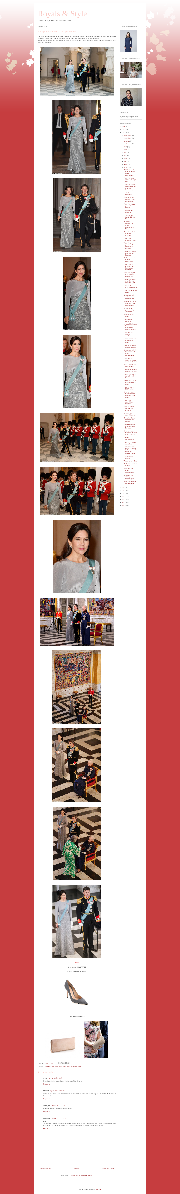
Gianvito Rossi (49, 1066)
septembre (127, 144)
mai (125, 155)
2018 (124, 130)
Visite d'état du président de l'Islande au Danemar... (129, 245)
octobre (126, 141)
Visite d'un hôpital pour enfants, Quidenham (129, 274)
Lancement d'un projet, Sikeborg (130, 448)
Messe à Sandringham (129, 438)
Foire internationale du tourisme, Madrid (130, 340)
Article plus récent (45, 1169)
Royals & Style (62, 13)
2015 (124, 491)
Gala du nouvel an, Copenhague (130, 482)
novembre (127, 138)
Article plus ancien (108, 1169)
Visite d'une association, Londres (128, 402)
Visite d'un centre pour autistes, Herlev (129, 205)
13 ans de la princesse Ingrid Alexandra (130, 310)
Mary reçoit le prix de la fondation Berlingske (129, 426)
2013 (124, 496)
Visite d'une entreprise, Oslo (130, 239)
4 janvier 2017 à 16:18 (58, 1118)
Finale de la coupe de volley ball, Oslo (130, 376)
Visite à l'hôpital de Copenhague (130, 366)
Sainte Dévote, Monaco (128, 211)
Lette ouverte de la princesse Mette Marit (130, 382)
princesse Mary (76, 1066)
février (126, 164)
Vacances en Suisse (130, 461)
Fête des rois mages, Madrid (129, 452)
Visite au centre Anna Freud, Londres (129, 408)
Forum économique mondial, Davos (130, 346)
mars (126, 161)
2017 (124, 133)
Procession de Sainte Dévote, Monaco (129, 217)
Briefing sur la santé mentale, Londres (130, 370)
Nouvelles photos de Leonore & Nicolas (129, 419)
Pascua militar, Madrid (128, 457)
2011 (124, 502)
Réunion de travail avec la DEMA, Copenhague (130, 303)
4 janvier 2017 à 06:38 (57, 1091)
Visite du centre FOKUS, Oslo (129, 388)
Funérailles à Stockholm (128, 320)
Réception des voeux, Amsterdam (128, 334)
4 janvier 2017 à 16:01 (58, 1105)
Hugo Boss (66, 1066)
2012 (124, 499)
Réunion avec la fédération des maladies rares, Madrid (129, 394)
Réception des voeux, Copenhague (129, 470)
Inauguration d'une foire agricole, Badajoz (130, 253)
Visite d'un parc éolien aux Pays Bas (130, 179)
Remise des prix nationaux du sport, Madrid (129, 296)
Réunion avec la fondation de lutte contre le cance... (130, 432)
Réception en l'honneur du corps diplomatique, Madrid (129, 225)
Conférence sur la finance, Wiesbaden (129, 259)
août (125, 147)
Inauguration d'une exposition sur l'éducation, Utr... (130, 281)
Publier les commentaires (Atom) (81, 1175)
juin (125, 153)
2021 (124, 127)
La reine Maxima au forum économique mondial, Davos (130, 326)
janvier (126, 167)
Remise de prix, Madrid (129, 315)
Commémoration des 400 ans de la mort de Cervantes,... (129, 187)
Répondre (46, 1084)
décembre (127, 135)
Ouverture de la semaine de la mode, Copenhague (129, 172)
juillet (126, 150)
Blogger (98, 1189)
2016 (124, 488)
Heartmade (58, 1066)
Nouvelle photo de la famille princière (130, 233)
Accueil (76, 1169)
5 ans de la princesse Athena (130, 286)
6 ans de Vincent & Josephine (130, 443)
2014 (124, 493)
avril (125, 158)
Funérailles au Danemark (128, 194)
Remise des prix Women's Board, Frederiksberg (130, 199)
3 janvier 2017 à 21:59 (55, 1078)
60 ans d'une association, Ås (129, 414)
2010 (124, 505)
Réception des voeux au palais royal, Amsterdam (130, 360)
